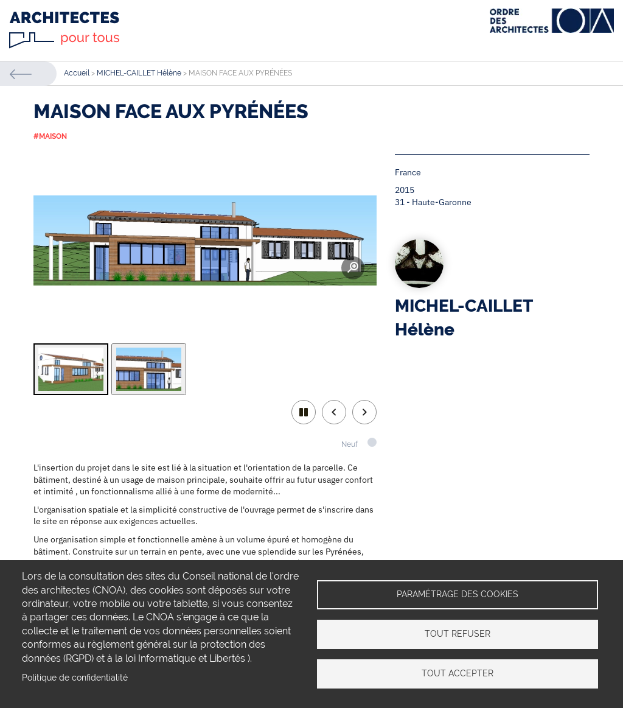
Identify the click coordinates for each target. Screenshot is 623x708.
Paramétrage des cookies (457, 594)
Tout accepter (457, 673)
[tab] (70, 369)
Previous (334, 412)
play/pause (303, 412)
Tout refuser (457, 634)
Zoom (352, 267)
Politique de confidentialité (75, 677)
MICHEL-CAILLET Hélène (139, 73)
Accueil (76, 73)
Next (364, 412)
